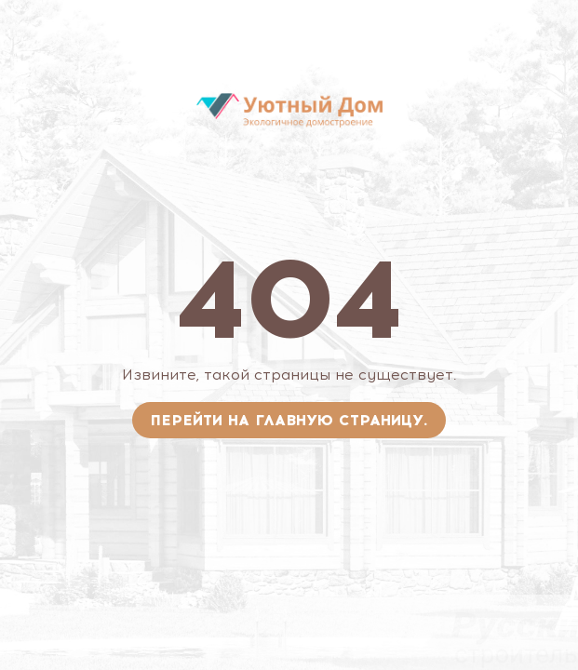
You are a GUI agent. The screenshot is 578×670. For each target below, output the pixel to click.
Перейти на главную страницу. (289, 420)
